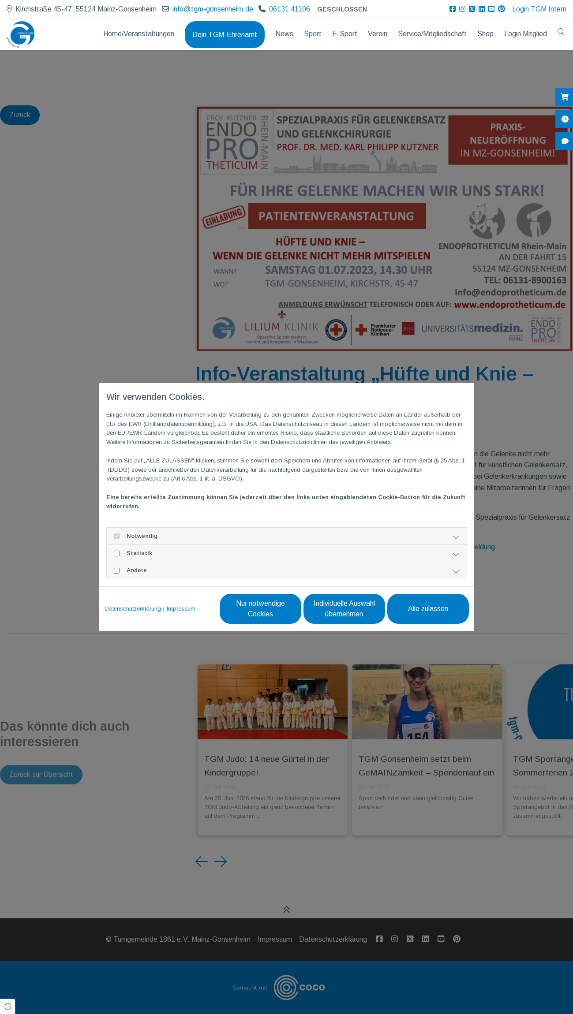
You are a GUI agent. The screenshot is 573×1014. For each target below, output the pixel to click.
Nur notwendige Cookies (260, 609)
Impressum (181, 608)
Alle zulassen (428, 608)
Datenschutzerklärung (133, 608)
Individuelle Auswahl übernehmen (344, 609)
